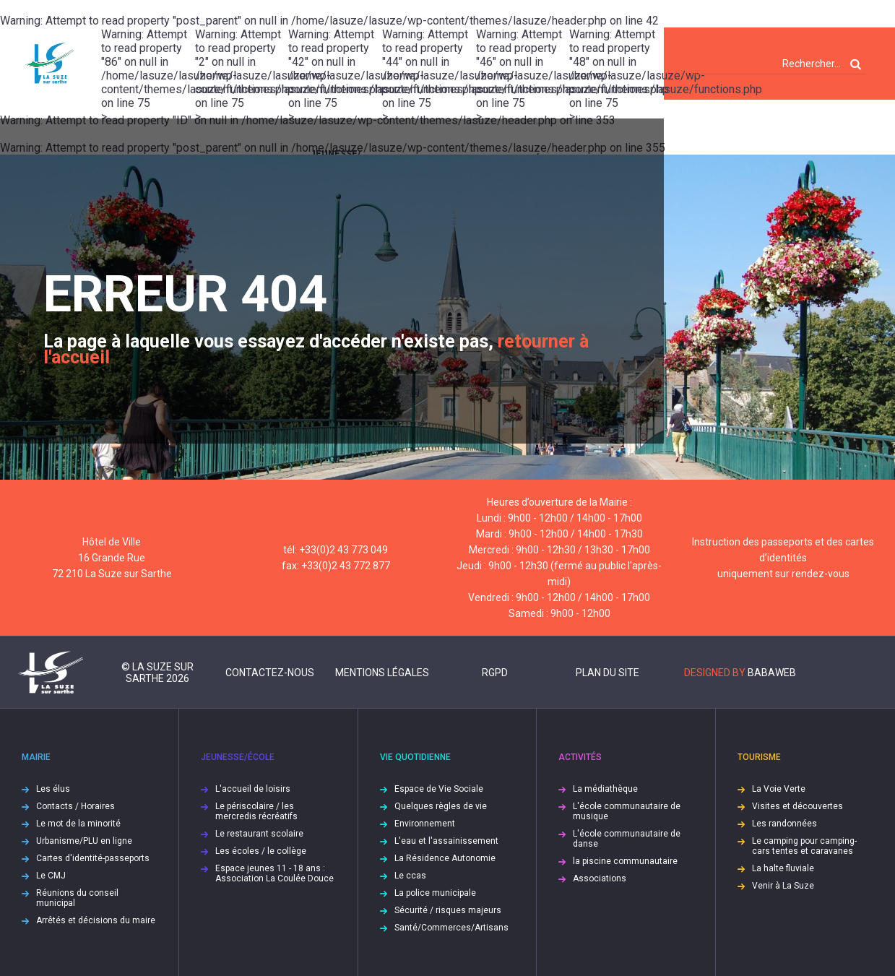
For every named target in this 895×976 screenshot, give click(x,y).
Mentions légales (382, 672)
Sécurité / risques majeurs (447, 910)
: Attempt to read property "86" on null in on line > (148, 63)
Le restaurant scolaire (259, 834)
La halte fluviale (783, 868)
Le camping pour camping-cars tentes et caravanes (804, 846)
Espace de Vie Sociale (438, 789)
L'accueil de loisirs (252, 789)
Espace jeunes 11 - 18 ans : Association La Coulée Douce (274, 873)
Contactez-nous (269, 672)
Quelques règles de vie (440, 806)
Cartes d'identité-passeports (93, 858)
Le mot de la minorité (78, 824)
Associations (599, 878)
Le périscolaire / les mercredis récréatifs (256, 811)
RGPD (495, 672)
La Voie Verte (778, 789)
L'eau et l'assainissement (446, 841)
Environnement (424, 824)
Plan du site (607, 672)
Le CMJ (51, 876)
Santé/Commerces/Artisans (451, 928)
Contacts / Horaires (75, 806)
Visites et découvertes (797, 806)
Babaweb (772, 672)
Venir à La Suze (783, 886)
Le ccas (410, 876)
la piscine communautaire (625, 861)
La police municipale (435, 893)
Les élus (53, 789)
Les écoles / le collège (260, 851)
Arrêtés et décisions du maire (95, 920)
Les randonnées (784, 824)
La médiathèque (605, 789)
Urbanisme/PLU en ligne (84, 841)
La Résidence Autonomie (445, 858)
